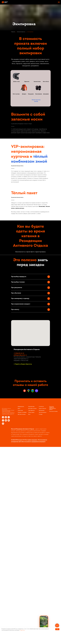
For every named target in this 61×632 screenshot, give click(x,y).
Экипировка (30, 31)
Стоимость (41, 589)
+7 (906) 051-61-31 (19, 536)
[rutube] (3, 603)
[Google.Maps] (28, 573)
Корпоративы (31, 589)
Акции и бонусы (42, 591)
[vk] (22, 551)
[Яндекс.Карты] (24, 573)
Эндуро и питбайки (22, 595)
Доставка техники (32, 591)
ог (29, 597)
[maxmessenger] (6, 600)
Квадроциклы (21, 589)
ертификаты (32, 593)
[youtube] (24, 551)
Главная (13, 31)
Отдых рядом (31, 595)
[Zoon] (36, 573)
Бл (28, 597)
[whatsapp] (19, 551)
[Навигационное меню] (59, 2)
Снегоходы (20, 593)
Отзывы (40, 597)
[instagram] (15, 551)
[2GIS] (32, 573)
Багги (19, 591)
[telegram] (17, 551)
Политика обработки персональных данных (52, 591)
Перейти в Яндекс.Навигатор (23, 546)
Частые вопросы (21, 31)
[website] (3, 607)
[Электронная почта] (6, 603)
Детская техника (21, 597)
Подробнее (22, 630)
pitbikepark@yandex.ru (20, 537)
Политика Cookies (53, 594)
